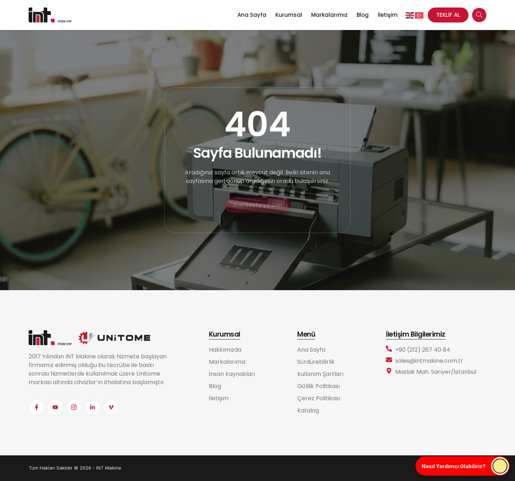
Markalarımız (329, 15)
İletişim (388, 15)
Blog (363, 15)
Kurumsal (288, 15)
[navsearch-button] (479, 15)
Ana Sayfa (251, 15)
